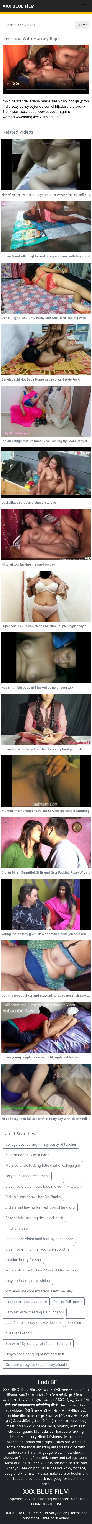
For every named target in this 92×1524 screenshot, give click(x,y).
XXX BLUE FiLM (19, 6)
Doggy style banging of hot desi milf (34, 1354)
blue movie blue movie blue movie (33, 1186)
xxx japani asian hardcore (26, 1301)
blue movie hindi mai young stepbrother (38, 1249)
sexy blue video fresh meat (27, 1175)
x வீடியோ (75, 1186)
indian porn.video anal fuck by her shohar (39, 1238)
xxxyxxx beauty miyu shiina (27, 1280)
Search (82, 24)
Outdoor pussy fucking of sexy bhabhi (36, 1364)
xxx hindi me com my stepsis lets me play (38, 1291)
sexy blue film (15, 1415)
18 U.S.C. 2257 (29, 1512)
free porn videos (56, 1518)
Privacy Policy (56, 1512)
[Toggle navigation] (83, 6)
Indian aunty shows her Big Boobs (33, 1196)
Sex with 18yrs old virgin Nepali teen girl (38, 1343)
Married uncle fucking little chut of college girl (42, 1165)
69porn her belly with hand (27, 1154)
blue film (81, 1389)
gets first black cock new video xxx (33, 1322)
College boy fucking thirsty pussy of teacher (40, 1144)
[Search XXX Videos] (39, 25)
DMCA (9, 1512)
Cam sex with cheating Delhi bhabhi (34, 1312)
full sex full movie (67, 1301)
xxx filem (75, 1322)
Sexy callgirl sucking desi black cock (34, 1217)
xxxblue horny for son (23, 1259)
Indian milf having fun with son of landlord (40, 1207)
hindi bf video (16, 1228)
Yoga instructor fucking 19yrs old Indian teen (42, 1270)
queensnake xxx (18, 1333)
